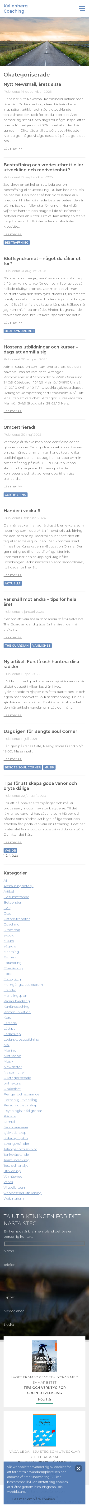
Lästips (9, 1028)
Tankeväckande (16, 1154)
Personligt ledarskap (20, 1105)
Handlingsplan (15, 995)
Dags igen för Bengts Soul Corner (40, 731)
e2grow (10, 946)
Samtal (9, 1121)
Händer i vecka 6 (22, 510)
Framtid (10, 990)
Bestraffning (16, 242)
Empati (10, 957)
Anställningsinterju (18, 886)
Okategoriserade (17, 1078)
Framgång (12, 979)
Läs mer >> (13, 148)
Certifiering (15, 494)
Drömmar (12, 930)
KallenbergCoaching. (16, 8)
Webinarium (14, 1198)
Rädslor (10, 1116)
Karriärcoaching (16, 1006)
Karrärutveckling (17, 1001)
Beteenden (13, 902)
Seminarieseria (16, 1127)
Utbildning (12, 1171)
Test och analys (16, 1165)
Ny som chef (14, 1072)
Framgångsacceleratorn (23, 984)
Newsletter (13, 1067)
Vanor (8, 1182)
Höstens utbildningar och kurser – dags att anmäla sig (41, 349)
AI (5, 880)
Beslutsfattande (16, 897)
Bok (7, 908)
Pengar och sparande (21, 1094)
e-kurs (9, 941)
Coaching (11, 924)
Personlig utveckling (20, 1100)
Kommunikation (17, 1012)
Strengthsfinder (16, 1143)
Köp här (44, 1399)
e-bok (9, 935)
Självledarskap (15, 1132)
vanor (10, 850)
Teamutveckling (16, 1160)
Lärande (10, 1023)
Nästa (13, 855)
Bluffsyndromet (19, 331)
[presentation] (40, 1282)
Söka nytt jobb (16, 1138)
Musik (49, 767)
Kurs (7, 1017)
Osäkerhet (12, 1089)
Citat (7, 913)
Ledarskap (12, 1034)
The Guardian (17, 645)
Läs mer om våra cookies (33, 1499)
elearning (11, 952)
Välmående (13, 1176)
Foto (8, 973)
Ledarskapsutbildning (21, 1039)
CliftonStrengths (17, 919)
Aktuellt (13, 583)
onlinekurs (12, 1083)
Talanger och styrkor (20, 1149)
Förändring (13, 963)
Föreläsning (13, 968)
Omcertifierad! (19, 427)
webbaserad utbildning (23, 1193)
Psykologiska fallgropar (23, 1111)
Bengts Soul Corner (23, 767)
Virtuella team (15, 1187)
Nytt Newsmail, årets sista (32, 84)
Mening (10, 1050)
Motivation (12, 1056)
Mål (6, 1045)
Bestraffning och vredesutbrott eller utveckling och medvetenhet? (43, 167)
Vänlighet (41, 645)
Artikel (9, 891)
